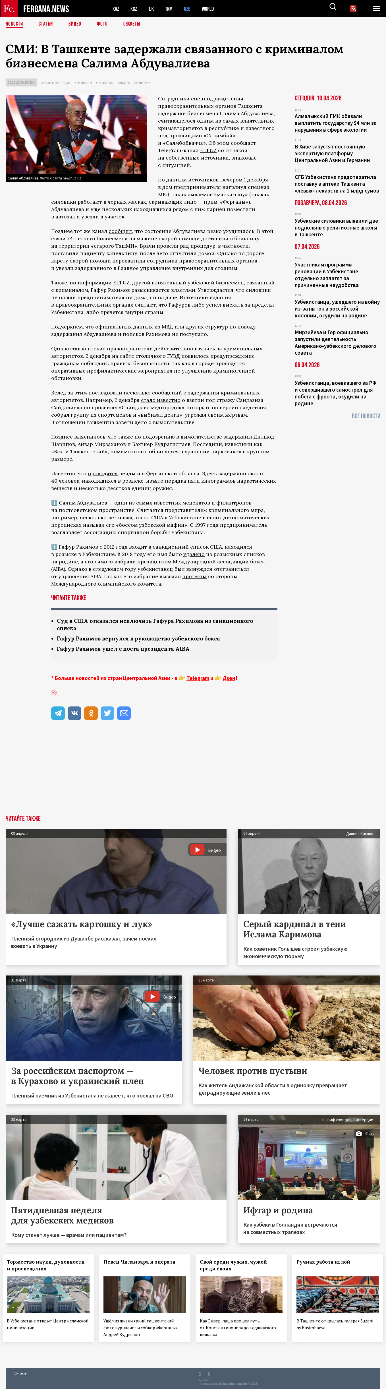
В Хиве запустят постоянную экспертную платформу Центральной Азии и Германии (332, 153)
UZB (191, 8)
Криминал (83, 82)
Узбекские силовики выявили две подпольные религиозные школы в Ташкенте (336, 227)
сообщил (120, 231)
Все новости (366, 416)
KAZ (116, 8)
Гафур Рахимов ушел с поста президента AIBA (126, 649)
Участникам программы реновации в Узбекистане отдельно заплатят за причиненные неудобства (327, 274)
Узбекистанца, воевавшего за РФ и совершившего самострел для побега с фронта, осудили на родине (335, 393)
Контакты (20, 1372)
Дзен (229, 679)
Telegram (197, 679)
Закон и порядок (55, 82)
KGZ (135, 8)
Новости (15, 24)
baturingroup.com (235, 1382)
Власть (124, 82)
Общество (104, 82)
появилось (195, 356)
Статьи (47, 24)
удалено (194, 554)
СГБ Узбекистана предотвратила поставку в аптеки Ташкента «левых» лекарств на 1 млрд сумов (337, 183)
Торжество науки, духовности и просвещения (46, 1266)
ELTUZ (208, 150)
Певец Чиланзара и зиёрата (143, 1263)
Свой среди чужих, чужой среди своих (236, 1266)
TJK (153, 8)
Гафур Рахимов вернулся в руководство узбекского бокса (144, 639)
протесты (194, 576)
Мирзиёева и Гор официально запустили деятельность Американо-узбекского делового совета (335, 342)
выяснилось (89, 436)
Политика (143, 82)
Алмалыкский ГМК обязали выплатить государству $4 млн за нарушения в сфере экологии (336, 123)
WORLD (212, 8)
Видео (77, 24)
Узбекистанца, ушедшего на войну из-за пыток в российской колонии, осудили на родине (337, 308)
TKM (172, 8)
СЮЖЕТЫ (135, 24)
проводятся (103, 473)
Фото (104, 24)
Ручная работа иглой (326, 1263)
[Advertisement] (193, 774)
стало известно (160, 400)
